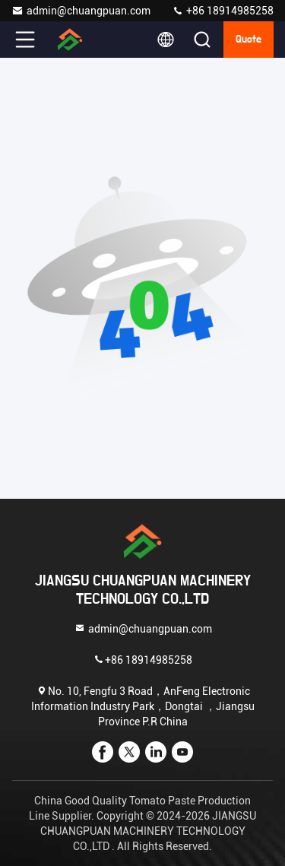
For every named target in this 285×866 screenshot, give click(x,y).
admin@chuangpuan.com (80, 11)
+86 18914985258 (223, 11)
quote (248, 39)
